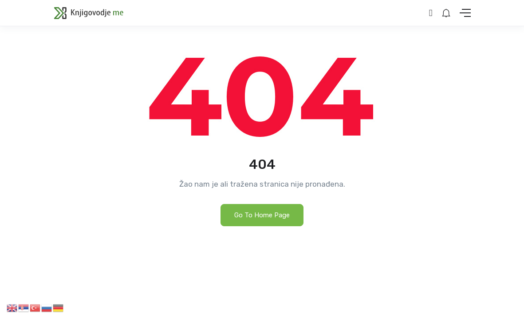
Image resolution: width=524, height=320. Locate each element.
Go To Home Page (262, 215)
